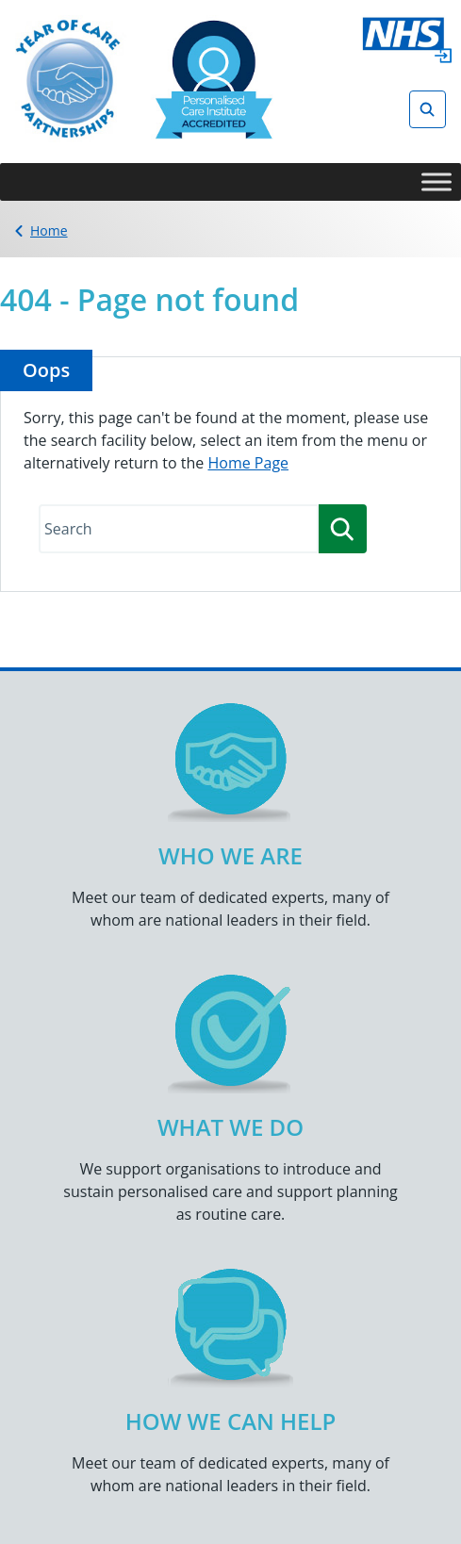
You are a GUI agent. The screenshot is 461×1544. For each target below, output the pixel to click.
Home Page (247, 462)
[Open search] (427, 109)
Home (49, 230)
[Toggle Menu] (436, 181)
